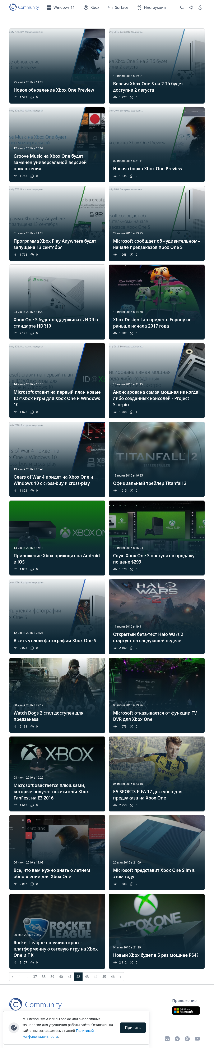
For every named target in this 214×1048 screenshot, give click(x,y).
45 (104, 976)
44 (95, 976)
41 (69, 976)
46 (113, 976)
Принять (133, 1027)
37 (35, 976)
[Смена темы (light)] (191, 8)
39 (52, 976)
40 (61, 976)
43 (87, 976)
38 (44, 976)
